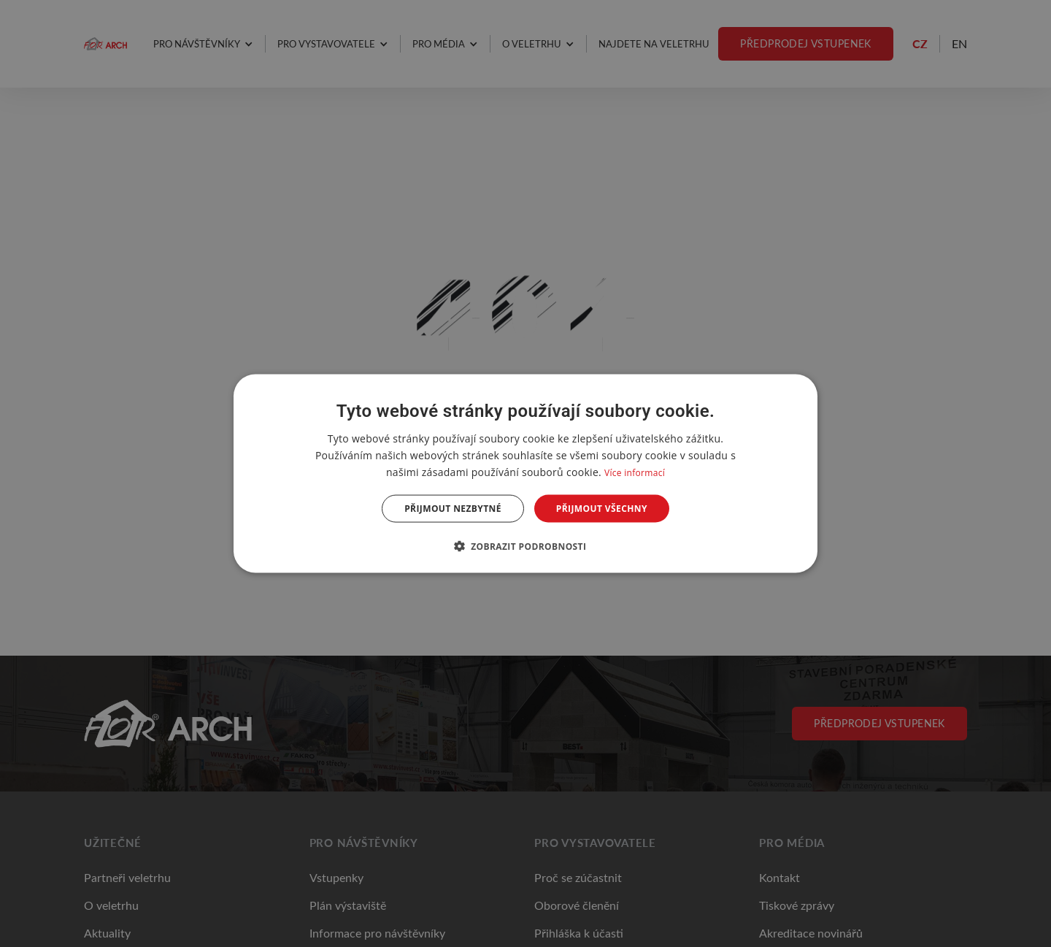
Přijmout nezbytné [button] (452, 508)
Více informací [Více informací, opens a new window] (634, 472)
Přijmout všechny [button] (601, 508)
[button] (526, 546)
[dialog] (525, 473)
